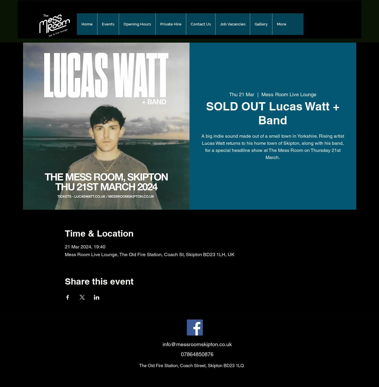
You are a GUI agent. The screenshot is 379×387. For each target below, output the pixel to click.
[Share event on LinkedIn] (96, 297)
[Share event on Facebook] (67, 297)
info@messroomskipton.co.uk (197, 344)
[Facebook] (195, 327)
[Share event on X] (82, 297)
